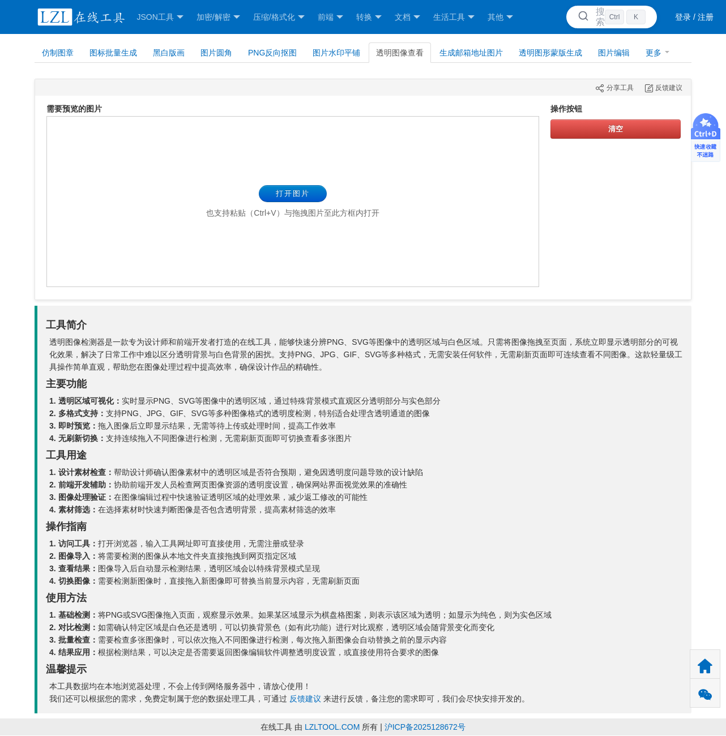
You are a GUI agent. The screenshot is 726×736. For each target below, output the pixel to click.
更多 (657, 52)
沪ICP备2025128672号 (425, 726)
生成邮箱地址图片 (471, 52)
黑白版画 (169, 52)
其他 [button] (500, 17)
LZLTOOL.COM (332, 726)
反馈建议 (305, 698)
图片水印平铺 (336, 52)
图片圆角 (216, 52)
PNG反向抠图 (272, 52)
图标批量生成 (113, 52)
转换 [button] (369, 17)
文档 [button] (407, 17)
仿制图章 (58, 52)
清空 (615, 129)
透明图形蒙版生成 (550, 52)
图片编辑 (614, 52)
